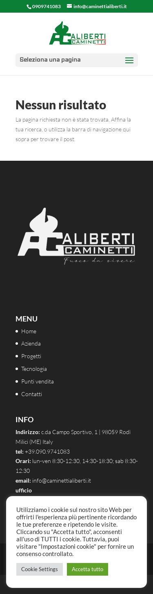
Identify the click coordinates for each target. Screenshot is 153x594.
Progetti (31, 355)
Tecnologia (34, 368)
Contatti (31, 393)
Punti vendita (37, 381)
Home (28, 331)
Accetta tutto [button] (87, 569)
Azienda (31, 343)
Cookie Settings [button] (39, 569)
